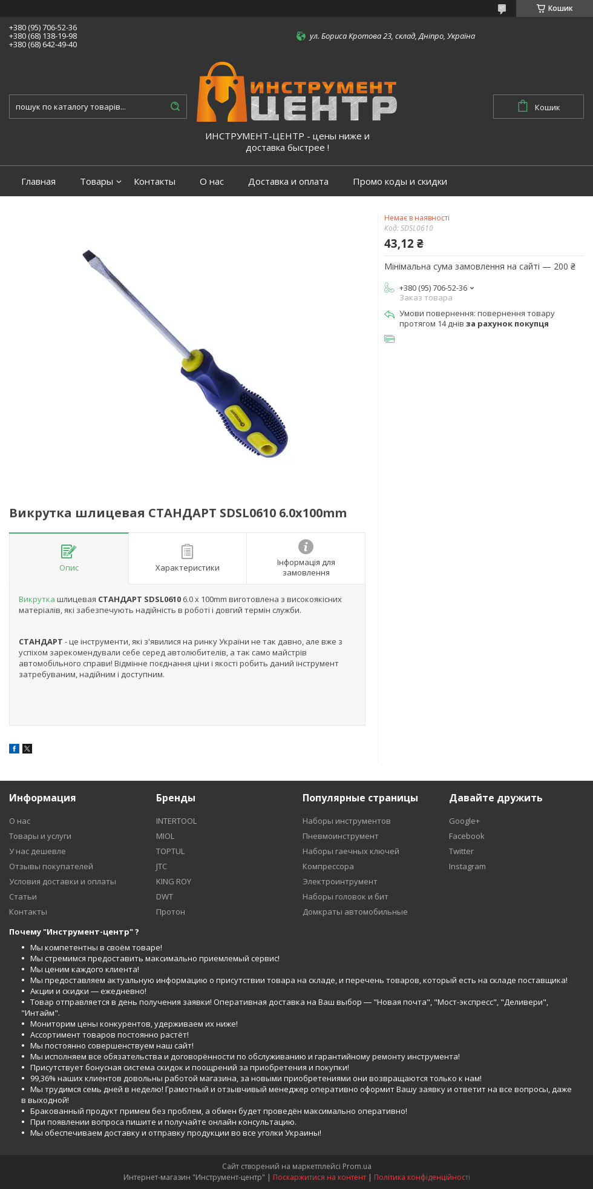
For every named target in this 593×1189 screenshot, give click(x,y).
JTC (161, 866)
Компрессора (328, 866)
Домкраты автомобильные (355, 911)
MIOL (165, 835)
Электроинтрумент (340, 881)
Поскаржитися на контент (319, 1177)
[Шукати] (175, 106)
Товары (96, 181)
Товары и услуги (40, 835)
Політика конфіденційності (422, 1177)
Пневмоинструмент (341, 835)
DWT (164, 896)
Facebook (467, 835)
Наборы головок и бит (345, 896)
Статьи (23, 896)
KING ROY (173, 881)
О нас (212, 181)
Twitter (461, 851)
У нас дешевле (37, 851)
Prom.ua (357, 1166)
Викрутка (37, 599)
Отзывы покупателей (51, 866)
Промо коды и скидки (400, 181)
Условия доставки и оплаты (62, 881)
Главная (38, 181)
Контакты (154, 181)
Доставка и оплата (288, 181)
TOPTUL (170, 851)
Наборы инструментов (347, 820)
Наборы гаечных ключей (351, 851)
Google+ (464, 820)
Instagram (467, 866)
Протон (170, 911)
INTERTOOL (176, 820)
